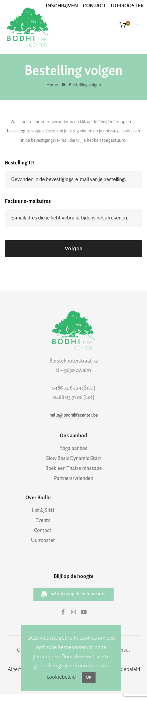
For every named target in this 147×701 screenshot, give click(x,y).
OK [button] (89, 677)
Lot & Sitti (43, 510)
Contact (42, 530)
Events (42, 520)
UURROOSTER (127, 6)
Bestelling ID (19, 163)
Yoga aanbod (74, 448)
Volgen (74, 248)
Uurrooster (43, 540)
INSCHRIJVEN (61, 6)
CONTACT (94, 6)
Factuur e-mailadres (28, 201)
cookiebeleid (61, 677)
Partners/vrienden (73, 478)
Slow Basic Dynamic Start (73, 458)
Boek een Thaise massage (73, 468)
